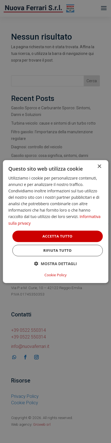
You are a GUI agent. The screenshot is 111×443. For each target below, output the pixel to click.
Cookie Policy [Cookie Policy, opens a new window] (56, 274)
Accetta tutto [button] (57, 236)
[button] (55, 263)
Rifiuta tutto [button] (57, 250)
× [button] (99, 166)
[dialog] (55, 221)
